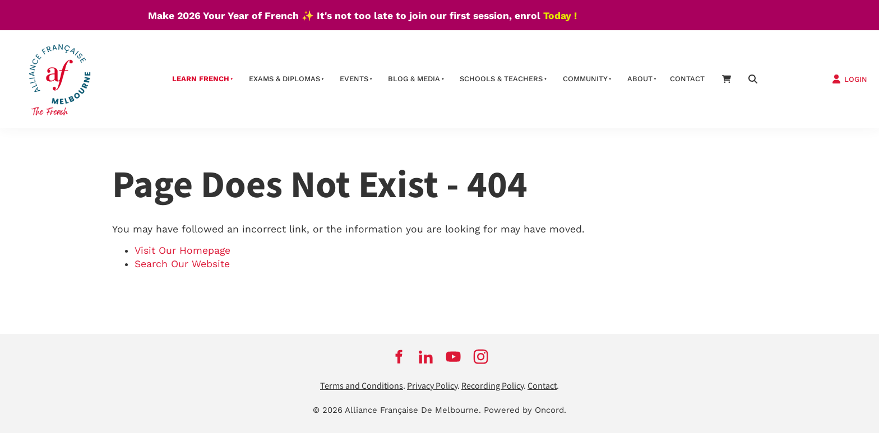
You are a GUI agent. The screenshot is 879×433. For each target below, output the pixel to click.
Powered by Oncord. (525, 410)
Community (585, 79)
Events (354, 79)
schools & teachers (501, 79)
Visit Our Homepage (182, 250)
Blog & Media (414, 79)
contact (687, 79)
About (640, 79)
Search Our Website (182, 263)
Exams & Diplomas (284, 79)
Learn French (200, 79)
